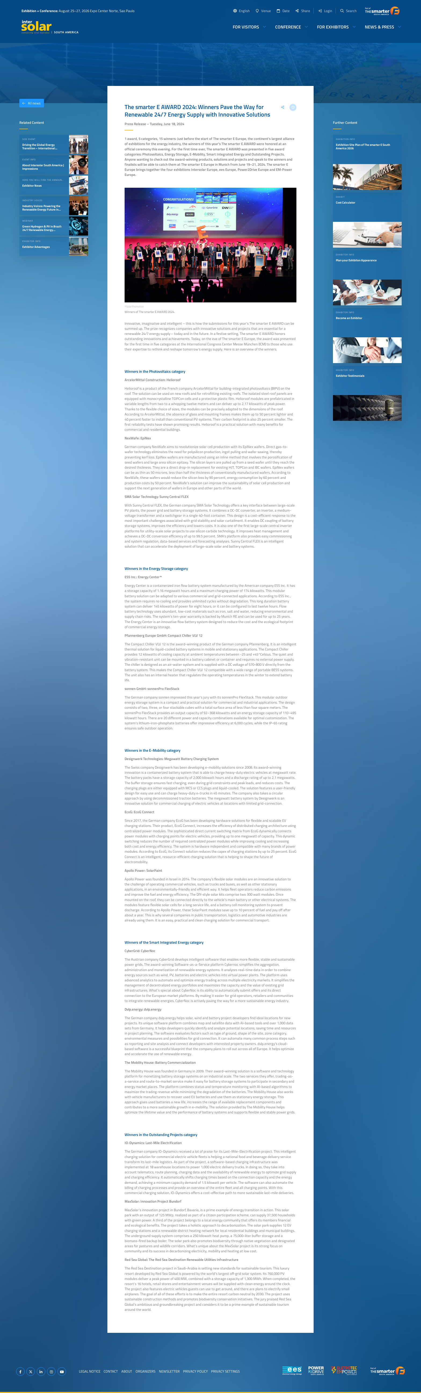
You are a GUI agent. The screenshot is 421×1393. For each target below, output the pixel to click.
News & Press (379, 27)
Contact (111, 1371)
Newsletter (169, 1371)
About (126, 1371)
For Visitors (246, 27)
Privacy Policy (195, 1371)
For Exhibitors (333, 27)
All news (30, 103)
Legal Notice (89, 1371)
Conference (288, 27)
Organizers (145, 1371)
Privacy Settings (225, 1371)
